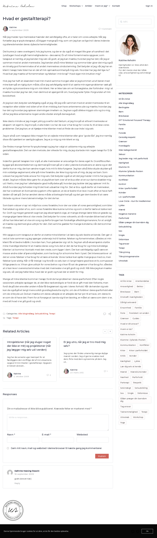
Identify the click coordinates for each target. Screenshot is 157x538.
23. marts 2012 (77, 372)
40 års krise (124, 99)
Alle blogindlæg (26, 313)
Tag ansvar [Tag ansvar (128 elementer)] (125, 406)
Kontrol (122, 184)
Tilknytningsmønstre (129, 256)
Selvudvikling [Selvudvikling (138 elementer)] (141, 388)
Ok (147, 531)
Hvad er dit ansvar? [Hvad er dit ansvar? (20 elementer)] (129, 324)
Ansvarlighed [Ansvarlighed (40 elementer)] (126, 286)
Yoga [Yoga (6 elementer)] (122, 422)
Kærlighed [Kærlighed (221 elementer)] (125, 361)
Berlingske (124, 107)
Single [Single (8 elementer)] (131, 393)
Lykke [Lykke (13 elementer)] (137, 361)
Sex (120, 231)
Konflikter (123, 180)
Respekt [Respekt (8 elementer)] (137, 382)
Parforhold (124, 218)
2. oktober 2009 (21, 376)
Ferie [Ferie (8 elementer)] (122, 313)
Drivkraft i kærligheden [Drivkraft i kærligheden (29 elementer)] (131, 297)
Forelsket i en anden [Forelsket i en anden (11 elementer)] (139, 313)
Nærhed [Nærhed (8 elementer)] (124, 377)
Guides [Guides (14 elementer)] (136, 318)
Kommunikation (126, 175)
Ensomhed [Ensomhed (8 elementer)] (125, 308)
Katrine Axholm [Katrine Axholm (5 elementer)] (127, 334)
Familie (122, 124)
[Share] (109, 314)
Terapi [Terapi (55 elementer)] (144, 412)
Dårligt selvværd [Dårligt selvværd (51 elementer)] (128, 302)
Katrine (13, 27)
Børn (121, 111)
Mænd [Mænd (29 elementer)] (123, 372)
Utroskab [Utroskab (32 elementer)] (124, 417)
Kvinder (122, 192)
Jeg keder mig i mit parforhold (133, 158)
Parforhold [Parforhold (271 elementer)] (137, 377)
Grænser (123, 141)
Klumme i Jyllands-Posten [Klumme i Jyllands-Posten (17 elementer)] (132, 340)
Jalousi (122, 154)
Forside (122, 133)
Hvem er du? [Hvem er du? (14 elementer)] (126, 329)
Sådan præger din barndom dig (134, 222)
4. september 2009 (18, 30)
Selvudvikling (41, 313)
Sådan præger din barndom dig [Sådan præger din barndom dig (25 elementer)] (133, 399)
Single (122, 235)
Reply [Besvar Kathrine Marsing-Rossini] (17, 483)
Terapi (52, 313)
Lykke (122, 205)
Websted (82, 434)
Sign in (149, 6)
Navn (11, 434)
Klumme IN (124, 167)
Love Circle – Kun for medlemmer (135, 201)
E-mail (46, 434)
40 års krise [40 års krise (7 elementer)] (126, 281)
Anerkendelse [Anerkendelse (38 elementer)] (142, 281)
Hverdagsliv (124, 146)
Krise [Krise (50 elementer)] (122, 350)
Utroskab (123, 261)
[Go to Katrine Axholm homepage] (19, 6)
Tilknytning (124, 252)
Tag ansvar (124, 243)
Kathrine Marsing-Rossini (26, 471)
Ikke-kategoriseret (128, 150)
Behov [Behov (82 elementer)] (140, 286)
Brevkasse (124, 116)
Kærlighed (124, 163)
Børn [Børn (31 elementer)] (136, 292)
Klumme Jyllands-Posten (131, 171)
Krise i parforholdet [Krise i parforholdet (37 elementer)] (138, 350)
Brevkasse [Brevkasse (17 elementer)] (125, 292)
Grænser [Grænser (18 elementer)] (124, 318)
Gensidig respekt (127, 137)
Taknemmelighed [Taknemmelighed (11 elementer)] (128, 412)
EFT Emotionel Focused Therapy (134, 120)
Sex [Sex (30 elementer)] (122, 393)
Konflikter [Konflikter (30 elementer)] (144, 345)
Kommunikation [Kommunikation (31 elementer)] (128, 345)
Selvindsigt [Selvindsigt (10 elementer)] (125, 388)
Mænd (122, 209)
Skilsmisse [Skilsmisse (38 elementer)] (142, 393)
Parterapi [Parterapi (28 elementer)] (124, 382)
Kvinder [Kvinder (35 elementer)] (133, 356)
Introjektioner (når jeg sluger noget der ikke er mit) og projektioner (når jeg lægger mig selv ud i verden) (29, 346)
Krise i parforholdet (128, 188)
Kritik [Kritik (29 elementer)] (122, 356)
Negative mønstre (127, 214)
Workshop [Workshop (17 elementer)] (138, 417)
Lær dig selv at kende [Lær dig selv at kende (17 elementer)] (130, 366)
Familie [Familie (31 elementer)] (138, 308)
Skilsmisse (124, 239)
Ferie (121, 128)
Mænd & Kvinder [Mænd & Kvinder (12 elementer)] (138, 372)
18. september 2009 (24, 474)
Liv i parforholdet (127, 197)
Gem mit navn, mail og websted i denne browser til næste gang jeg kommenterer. (56, 448)
